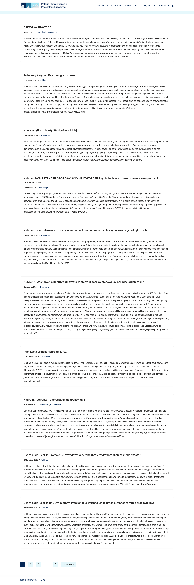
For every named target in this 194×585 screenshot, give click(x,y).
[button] (120, 5)
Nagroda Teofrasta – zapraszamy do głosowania (54, 400)
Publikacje (42, 32)
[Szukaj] (169, 6)
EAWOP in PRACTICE (37, 27)
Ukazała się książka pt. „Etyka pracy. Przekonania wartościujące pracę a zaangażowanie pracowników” (89, 504)
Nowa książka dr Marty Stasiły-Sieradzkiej (50, 130)
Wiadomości (53, 32)
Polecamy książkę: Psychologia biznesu (49, 75)
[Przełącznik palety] (173, 6)
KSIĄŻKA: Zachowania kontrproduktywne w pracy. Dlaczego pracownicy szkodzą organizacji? (84, 282)
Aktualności (102, 5)
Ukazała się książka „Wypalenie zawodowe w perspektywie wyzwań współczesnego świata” (82, 456)
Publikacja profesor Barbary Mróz (45, 352)
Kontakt (162, 5)
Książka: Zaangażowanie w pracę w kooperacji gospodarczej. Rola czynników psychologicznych (85, 231)
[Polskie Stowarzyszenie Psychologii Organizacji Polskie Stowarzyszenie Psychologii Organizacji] (44, 5)
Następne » (68, 566)
